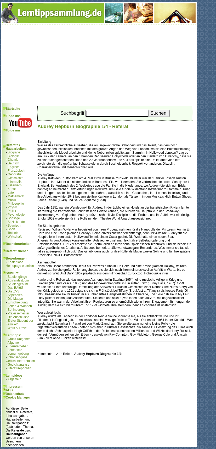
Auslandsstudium (19, 280)
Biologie (13, 156)
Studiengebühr (18, 284)
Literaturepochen (19, 368)
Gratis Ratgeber (19, 339)
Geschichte (15, 178)
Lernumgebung (18, 353)
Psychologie (16, 214)
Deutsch (13, 163)
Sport (11, 229)
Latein (12, 192)
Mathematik (16, 196)
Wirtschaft (14, 236)
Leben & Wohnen (20, 306)
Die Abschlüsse (18, 317)
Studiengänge (17, 277)
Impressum (14, 386)
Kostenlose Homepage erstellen (20, 264)
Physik (12, 207)
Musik (12, 200)
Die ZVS (13, 291)
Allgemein (14, 342)
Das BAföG (15, 288)
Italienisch (14, 185)
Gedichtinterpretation (20, 361)
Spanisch (14, 225)
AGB (9, 390)
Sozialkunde (16, 222)
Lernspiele (15, 350)
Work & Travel (17, 328)
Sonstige (14, 218)
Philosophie (16, 203)
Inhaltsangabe (17, 357)
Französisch (16, 170)
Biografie (14, 152)
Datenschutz (15, 394)
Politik (12, 211)
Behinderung (16, 310)
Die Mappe (15, 299)
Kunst (12, 189)
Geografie (14, 174)
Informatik (14, 181)
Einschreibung (17, 302)
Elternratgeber (17, 346)
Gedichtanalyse (18, 364)
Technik (13, 233)
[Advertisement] (99, 64)
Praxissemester (18, 313)
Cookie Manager (18, 397)
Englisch (13, 167)
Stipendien (15, 295)
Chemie (13, 160)
